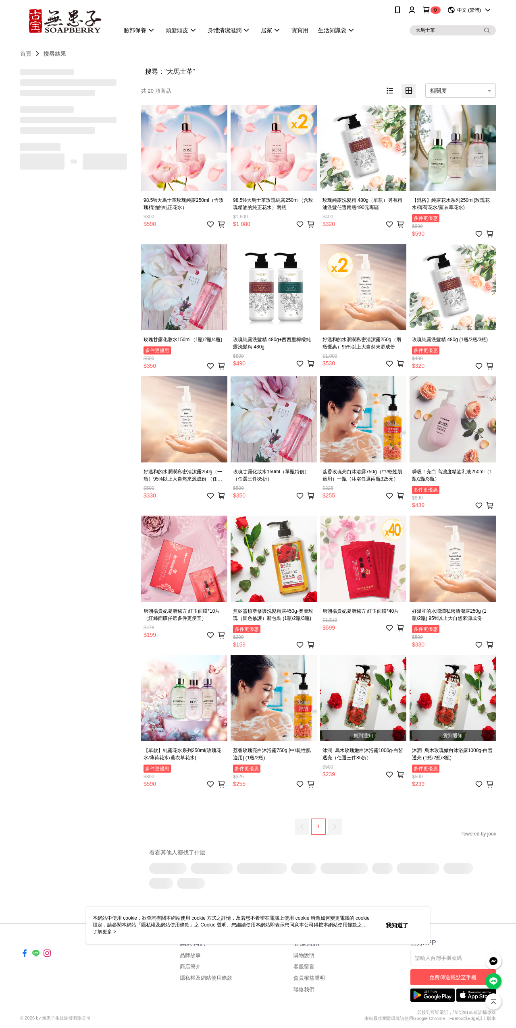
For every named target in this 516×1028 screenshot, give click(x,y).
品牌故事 (190, 955)
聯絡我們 (303, 990)
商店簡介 (190, 967)
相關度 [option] (438, 90)
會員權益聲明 (309, 978)
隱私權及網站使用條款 (206, 978)
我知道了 (397, 925)
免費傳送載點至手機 (452, 977)
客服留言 (303, 967)
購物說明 (303, 955)
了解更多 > (104, 932)
